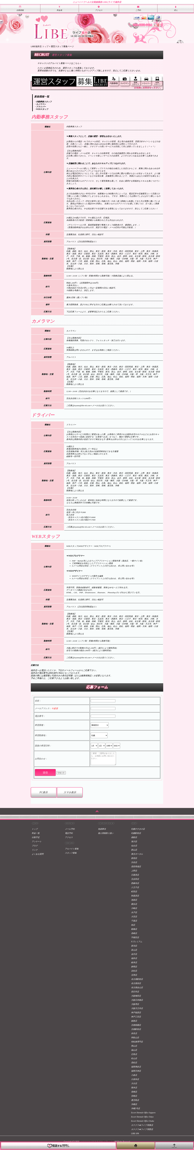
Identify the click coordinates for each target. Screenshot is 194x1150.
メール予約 (70, 831)
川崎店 (134, 911)
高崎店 (134, 936)
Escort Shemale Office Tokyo (142, 1119)
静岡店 (134, 969)
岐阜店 (134, 965)
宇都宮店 (135, 940)
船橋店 (134, 932)
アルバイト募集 (72, 851)
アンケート (37, 844)
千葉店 (134, 923)
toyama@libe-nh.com (82, 405)
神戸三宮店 (136, 1019)
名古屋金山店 (137, 990)
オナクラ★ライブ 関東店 (142, 1128)
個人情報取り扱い (106, 836)
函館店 (134, 840)
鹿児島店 (135, 1103)
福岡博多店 (136, 1069)
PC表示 (43, 795)
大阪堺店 (135, 1007)
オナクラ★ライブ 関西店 (142, 1132)
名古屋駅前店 (137, 982)
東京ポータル (137, 857)
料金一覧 (36, 836)
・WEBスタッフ (41, 109)
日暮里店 (135, 877)
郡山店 (134, 852)
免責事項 (102, 831)
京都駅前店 (136, 1032)
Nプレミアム (136, 944)
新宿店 (134, 861)
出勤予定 (36, 840)
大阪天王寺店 (137, 1011)
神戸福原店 (136, 1015)
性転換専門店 (137, 1044)
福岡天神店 (136, 1073)
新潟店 (134, 948)
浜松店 (134, 973)
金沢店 (134, 957)
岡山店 (134, 1048)
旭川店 (134, 844)
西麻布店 (135, 886)
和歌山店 (135, 1040)
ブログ (35, 848)
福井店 (134, 961)
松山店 (134, 1061)
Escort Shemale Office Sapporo (143, 1115)
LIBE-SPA (135, 1136)
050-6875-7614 (56, 673)
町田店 (134, 894)
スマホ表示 (70, 795)
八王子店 (135, 890)
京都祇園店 (136, 1028)
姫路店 (134, 1023)
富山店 (134, 952)
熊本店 (134, 1090)
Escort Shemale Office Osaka (142, 1123)
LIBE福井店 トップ (39, 46)
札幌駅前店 (136, 836)
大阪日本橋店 (137, 1003)
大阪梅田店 (136, 998)
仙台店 (134, 848)
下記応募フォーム (74, 312)
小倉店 (134, 1078)
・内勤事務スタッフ (43, 102)
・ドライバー (40, 107)
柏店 (133, 927)
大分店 (134, 1086)
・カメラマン (40, 104)
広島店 (134, 1057)
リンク (35, 852)
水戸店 (134, 915)
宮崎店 (134, 1098)
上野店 (134, 873)
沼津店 (134, 977)
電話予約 (69, 836)
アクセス (69, 840)
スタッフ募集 (71, 855)
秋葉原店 (135, 898)
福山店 (134, 1053)
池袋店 (134, 902)
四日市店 (135, 994)
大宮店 (134, 919)
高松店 (134, 1065)
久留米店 (135, 1082)
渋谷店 (134, 865)
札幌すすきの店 (138, 831)
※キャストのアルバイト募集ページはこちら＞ (59, 63)
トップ (35, 831)
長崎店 (134, 1094)
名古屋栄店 (136, 986)
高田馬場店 (136, 869)
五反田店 (135, 882)
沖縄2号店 (135, 1111)
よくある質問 (37, 857)
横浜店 (134, 907)
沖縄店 (134, 1107)
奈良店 (134, 1036)
